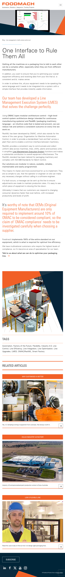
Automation (7, 346)
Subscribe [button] (11, 559)
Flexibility (36, 346)
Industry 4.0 (46, 346)
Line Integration (29, 348)
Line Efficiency (16, 348)
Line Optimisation (45, 348)
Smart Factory (38, 351)
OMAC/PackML (24, 351)
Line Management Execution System (28, 151)
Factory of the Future (22, 346)
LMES (14, 351)
